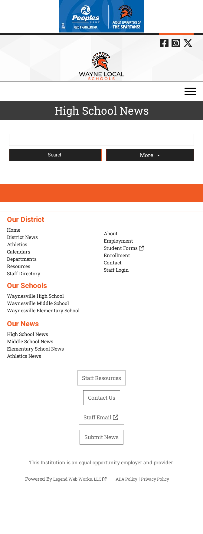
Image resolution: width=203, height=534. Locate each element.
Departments (22, 259)
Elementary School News (35, 348)
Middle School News (30, 341)
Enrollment (117, 255)
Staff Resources (101, 377)
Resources (18, 266)
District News (22, 237)
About (111, 233)
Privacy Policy (155, 479)
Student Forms (124, 248)
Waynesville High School (35, 296)
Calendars (18, 251)
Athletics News (24, 356)
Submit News (101, 437)
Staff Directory (23, 273)
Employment (118, 240)
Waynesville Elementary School (43, 310)
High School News (27, 334)
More (147, 155)
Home (13, 230)
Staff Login (116, 270)
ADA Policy (126, 479)
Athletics (17, 244)
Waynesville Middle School (38, 303)
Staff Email (101, 417)
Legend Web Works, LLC (79, 479)
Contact (113, 262)
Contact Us (101, 397)
